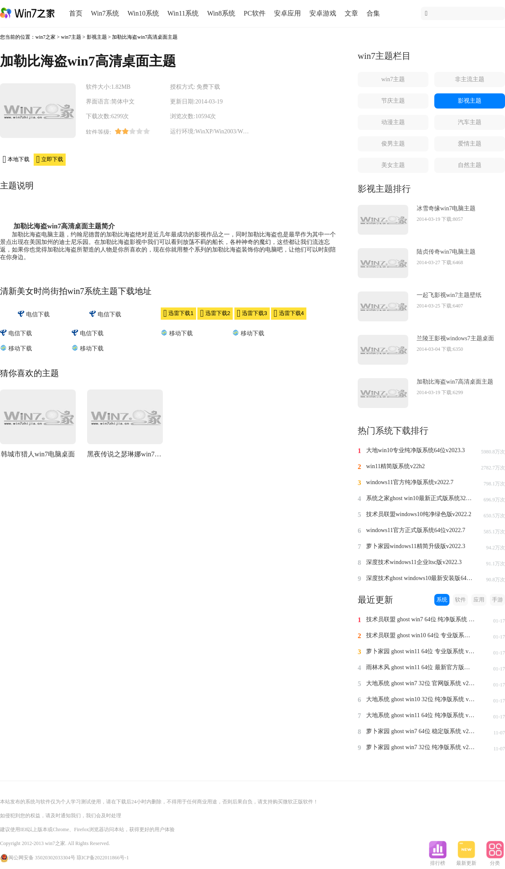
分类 (495, 860)
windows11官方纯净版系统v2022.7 (410, 482)
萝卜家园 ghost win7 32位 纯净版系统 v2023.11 (421, 747)
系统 (441, 599)
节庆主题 (393, 101)
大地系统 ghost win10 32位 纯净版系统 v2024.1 (421, 699)
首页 (75, 13)
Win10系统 (143, 13)
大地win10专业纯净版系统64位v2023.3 (415, 450)
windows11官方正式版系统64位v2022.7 (415, 530)
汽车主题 (469, 122)
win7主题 (71, 37)
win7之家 (45, 37)
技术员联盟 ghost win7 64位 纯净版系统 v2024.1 (421, 619)
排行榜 (438, 860)
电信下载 (34, 314)
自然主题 (469, 165)
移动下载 (177, 332)
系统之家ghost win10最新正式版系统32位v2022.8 (421, 498)
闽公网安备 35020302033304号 (37, 858)
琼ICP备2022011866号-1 (103, 858)
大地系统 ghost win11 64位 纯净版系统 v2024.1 (421, 715)
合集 (373, 13)
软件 (460, 599)
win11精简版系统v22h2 (395, 466)
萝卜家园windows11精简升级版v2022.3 (415, 546)
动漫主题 (393, 122)
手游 (497, 599)
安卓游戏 (322, 13)
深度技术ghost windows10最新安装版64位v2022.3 (421, 578)
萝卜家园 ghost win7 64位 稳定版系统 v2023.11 (421, 731)
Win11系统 (183, 13)
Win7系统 (105, 13)
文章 (351, 13)
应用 (478, 599)
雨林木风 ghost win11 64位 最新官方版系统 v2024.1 (421, 667)
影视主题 (97, 37)
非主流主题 (469, 79)
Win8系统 (221, 13)
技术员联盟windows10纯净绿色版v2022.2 (418, 514)
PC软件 (255, 13)
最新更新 (466, 860)
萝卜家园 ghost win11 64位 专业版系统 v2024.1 (421, 651)
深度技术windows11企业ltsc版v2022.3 (414, 562)
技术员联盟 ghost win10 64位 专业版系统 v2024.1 (421, 635)
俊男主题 (393, 143)
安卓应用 (287, 13)
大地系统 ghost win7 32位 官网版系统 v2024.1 (421, 683)
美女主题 (393, 165)
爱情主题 (469, 143)
